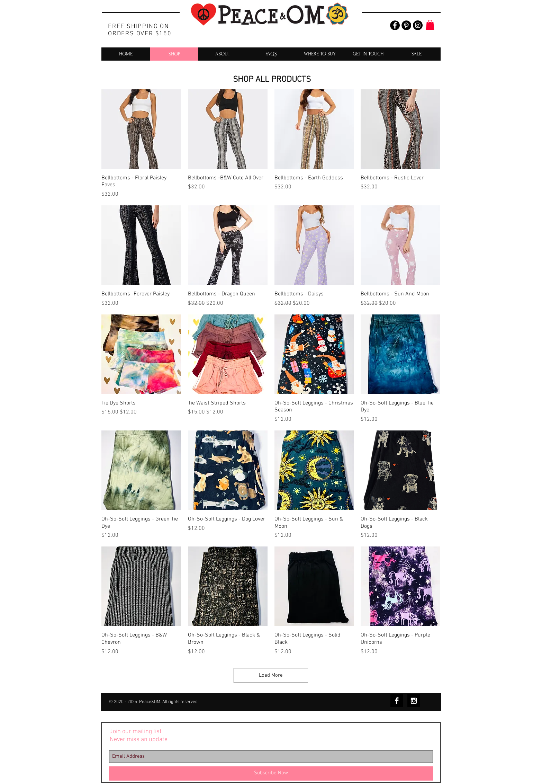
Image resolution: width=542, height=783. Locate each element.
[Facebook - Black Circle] (395, 25)
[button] (430, 25)
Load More (271, 675)
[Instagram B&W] (413, 700)
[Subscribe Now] (271, 773)
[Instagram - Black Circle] (418, 25)
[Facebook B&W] (396, 700)
